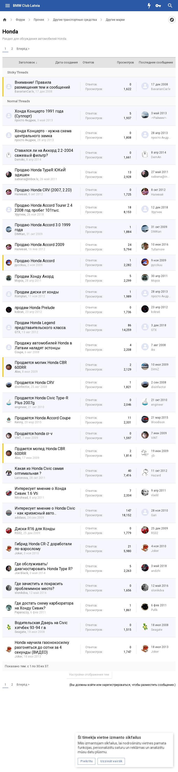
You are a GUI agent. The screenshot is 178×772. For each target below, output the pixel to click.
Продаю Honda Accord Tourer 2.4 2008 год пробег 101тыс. (43, 208)
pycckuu (20, 265)
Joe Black (21, 573)
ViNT (18, 438)
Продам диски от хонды (37, 292)
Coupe (19, 352)
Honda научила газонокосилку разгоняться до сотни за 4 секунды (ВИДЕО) (42, 647)
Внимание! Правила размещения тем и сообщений (42, 85)
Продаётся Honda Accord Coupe (43, 418)
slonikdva (21, 593)
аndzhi (155, 571)
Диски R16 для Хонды (35, 528)
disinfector (22, 387)
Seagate (20, 632)
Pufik (154, 610)
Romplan (21, 296)
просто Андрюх (25, 120)
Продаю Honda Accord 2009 (39, 244)
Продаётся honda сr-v (34, 433)
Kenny (19, 422)
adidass (20, 517)
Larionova (21, 478)
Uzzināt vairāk (111, 761)
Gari (153, 515)
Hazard (156, 475)
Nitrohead (21, 497)
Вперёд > (23, 49)
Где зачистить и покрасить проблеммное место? (39, 586)
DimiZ (155, 369)
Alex (18, 371)
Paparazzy (22, 612)
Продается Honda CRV (34, 382)
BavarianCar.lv (24, 91)
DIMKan (20, 234)
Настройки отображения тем (89, 674)
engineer (21, 407)
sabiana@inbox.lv (26, 179)
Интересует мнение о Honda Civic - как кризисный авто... (45, 510)
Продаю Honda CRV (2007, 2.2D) (43, 190)
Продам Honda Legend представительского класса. (40, 325)
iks (153, 349)
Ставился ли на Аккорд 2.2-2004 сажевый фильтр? (44, 153)
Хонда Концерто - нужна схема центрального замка (43, 133)
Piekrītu (86, 761)
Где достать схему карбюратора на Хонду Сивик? (44, 605)
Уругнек (20, 214)
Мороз (19, 280)
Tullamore (158, 249)
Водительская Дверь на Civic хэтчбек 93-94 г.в (41, 625)
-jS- (153, 455)
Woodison (158, 422)
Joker (18, 553)
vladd (154, 495)
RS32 (18, 533)
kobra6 (19, 312)
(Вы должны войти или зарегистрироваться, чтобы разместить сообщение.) (122, 685)
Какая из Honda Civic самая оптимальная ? (39, 471)
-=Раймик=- (159, 118)
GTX (17, 332)
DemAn (20, 159)
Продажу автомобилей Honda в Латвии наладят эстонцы (43, 345)
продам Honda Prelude (35, 307)
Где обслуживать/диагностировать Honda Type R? (44, 566)
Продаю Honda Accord (35, 260)
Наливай (21, 194)
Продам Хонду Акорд (34, 276)
